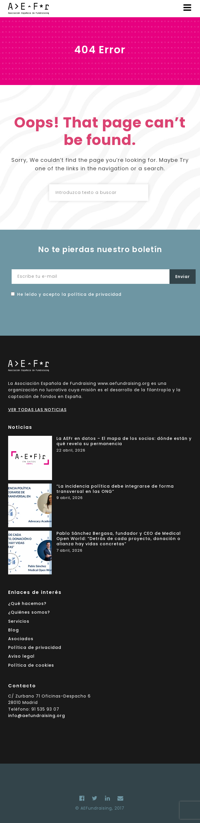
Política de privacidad (34, 647)
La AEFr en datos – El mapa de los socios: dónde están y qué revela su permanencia (124, 441)
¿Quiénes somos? (29, 612)
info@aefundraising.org (36, 715)
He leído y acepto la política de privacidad (69, 294)
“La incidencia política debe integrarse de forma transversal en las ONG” (115, 489)
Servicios (18, 621)
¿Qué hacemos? (27, 603)
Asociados (20, 639)
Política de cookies (31, 665)
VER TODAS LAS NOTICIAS (37, 410)
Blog (13, 630)
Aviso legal (21, 656)
